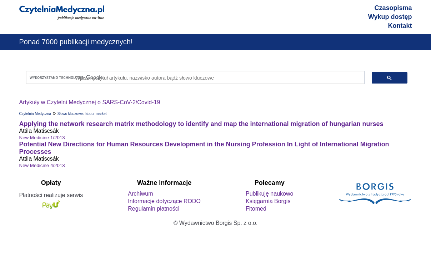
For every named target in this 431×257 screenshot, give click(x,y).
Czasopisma (393, 7)
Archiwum (140, 194)
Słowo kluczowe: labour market (82, 114)
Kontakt (400, 25)
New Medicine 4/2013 (42, 165)
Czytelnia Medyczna (35, 114)
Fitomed (256, 209)
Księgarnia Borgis (268, 201)
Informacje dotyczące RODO (164, 201)
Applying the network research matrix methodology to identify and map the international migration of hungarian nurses (201, 123)
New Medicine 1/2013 (42, 137)
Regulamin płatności (153, 209)
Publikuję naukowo (269, 194)
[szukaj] (194, 77)
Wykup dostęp (390, 16)
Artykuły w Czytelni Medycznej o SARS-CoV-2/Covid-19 (89, 102)
